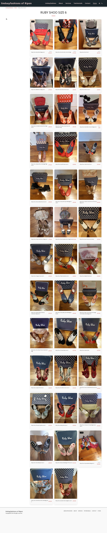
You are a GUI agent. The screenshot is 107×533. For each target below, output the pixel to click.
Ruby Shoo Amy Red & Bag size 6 (38, 56)
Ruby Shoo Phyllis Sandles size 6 (63, 288)
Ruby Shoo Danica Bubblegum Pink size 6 (62, 482)
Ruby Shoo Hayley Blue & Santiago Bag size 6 (38, 172)
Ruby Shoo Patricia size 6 (87, 94)
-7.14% (82, 25)
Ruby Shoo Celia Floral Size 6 (88, 171)
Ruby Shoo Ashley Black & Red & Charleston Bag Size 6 (39, 327)
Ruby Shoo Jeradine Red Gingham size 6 (62, 520)
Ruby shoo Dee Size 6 (86, 56)
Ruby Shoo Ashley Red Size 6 (64, 442)
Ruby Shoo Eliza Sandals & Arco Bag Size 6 (63, 249)
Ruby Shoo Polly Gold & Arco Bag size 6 (39, 249)
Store (15, 8)
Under (10, 26)
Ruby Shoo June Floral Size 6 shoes (88, 249)
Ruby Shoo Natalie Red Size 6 (88, 287)
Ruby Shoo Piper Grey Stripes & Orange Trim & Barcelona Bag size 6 (88, 327)
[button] (99, 3)
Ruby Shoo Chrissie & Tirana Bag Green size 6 (88, 443)
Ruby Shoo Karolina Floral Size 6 (63, 95)
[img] (41, 38)
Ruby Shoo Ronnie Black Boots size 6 (38, 211)
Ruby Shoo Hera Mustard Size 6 (38, 482)
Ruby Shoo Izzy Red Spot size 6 (64, 172)
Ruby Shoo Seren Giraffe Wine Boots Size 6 (87, 404)
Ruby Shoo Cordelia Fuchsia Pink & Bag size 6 (39, 133)
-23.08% (82, 450)
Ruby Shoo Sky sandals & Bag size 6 (88, 482)
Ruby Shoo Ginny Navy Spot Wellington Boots (63, 327)
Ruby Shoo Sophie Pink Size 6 (39, 403)
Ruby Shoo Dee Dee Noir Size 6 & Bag (64, 56)
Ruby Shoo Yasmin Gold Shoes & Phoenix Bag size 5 (87, 211)
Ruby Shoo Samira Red (86, 365)
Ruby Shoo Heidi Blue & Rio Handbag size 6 (39, 520)
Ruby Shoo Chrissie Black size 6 (63, 366)
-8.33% (33, 25)
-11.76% (58, 25)
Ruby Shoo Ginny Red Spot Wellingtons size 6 (63, 211)
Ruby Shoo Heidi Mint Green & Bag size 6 (88, 133)
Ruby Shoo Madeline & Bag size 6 (39, 95)
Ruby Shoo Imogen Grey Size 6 (39, 288)
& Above (10, 34)
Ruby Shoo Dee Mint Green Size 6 (63, 404)
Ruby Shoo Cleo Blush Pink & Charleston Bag (39, 366)
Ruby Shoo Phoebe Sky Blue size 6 (39, 443)
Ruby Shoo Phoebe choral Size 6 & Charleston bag (63, 133)
